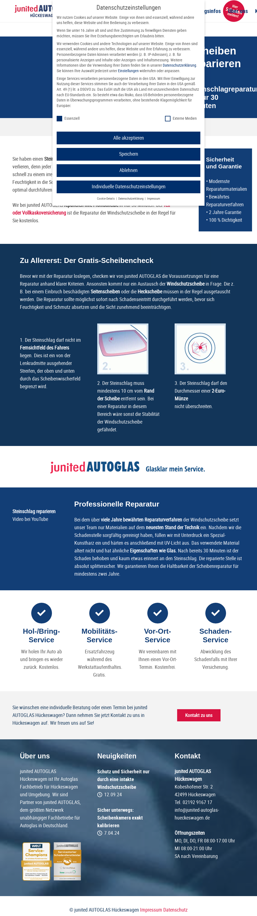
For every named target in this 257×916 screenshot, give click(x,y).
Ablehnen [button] (128, 170)
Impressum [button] (153, 198)
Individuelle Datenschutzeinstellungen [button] (129, 186)
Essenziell (68, 118)
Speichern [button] (128, 154)
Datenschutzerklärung (179, 65)
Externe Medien (181, 118)
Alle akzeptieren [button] (128, 138)
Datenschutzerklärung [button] (131, 198)
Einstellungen (128, 71)
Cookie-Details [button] (106, 198)
